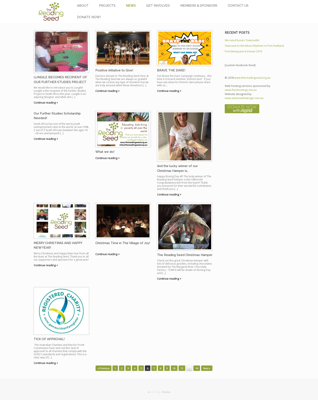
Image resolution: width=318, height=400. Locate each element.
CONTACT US (238, 6)
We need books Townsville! (242, 40)
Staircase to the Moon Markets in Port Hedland (254, 46)
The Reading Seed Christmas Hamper (184, 255)
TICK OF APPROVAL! (49, 339)
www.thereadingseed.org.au (252, 78)
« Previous (103, 368)
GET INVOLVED (158, 6)
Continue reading (46, 102)
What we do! (104, 152)
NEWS (131, 6)
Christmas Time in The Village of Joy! (122, 243)
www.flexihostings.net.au (241, 90)
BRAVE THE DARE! (171, 70)
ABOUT (82, 6)
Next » (206, 368)
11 (182, 368)
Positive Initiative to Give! (114, 70)
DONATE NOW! (89, 17)
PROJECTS (107, 6)
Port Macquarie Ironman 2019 (243, 51)
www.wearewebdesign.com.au (244, 98)
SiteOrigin (155, 392)
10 (174, 368)
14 (196, 368)
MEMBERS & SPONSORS (198, 6)
